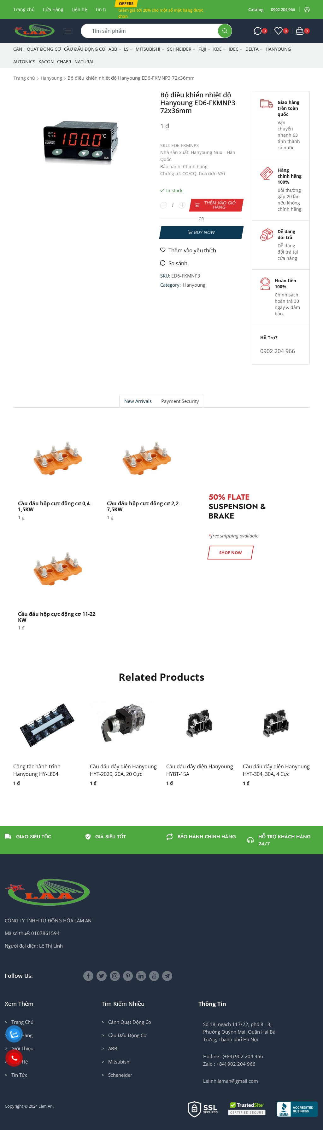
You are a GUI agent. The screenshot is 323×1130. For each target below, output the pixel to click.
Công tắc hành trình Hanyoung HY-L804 (37, 770)
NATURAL (84, 62)
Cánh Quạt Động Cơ (37, 49)
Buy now (204, 232)
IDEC (235, 49)
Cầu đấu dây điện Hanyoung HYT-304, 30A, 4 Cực (276, 770)
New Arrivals (138, 401)
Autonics (24, 62)
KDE (219, 49)
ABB (115, 49)
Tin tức (102, 9)
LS (128, 49)
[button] (126, 3)
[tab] (137, 401)
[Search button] (225, 31)
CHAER (64, 62)
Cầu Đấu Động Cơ (84, 49)
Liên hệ (79, 9)
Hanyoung (278, 49)
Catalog (255, 9)
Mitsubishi (150, 49)
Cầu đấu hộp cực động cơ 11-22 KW (56, 617)
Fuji (204, 49)
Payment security (180, 401)
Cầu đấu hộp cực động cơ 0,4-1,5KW (54, 506)
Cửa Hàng (53, 9)
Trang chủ (24, 9)
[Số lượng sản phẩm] (172, 205)
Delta (253, 49)
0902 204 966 (283, 9)
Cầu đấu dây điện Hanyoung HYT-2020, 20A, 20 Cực (123, 770)
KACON (46, 62)
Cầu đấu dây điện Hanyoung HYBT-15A (199, 770)
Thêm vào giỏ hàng (219, 205)
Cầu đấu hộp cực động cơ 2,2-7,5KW (143, 506)
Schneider (181, 49)
